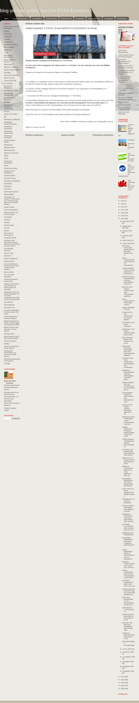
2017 (123, 210)
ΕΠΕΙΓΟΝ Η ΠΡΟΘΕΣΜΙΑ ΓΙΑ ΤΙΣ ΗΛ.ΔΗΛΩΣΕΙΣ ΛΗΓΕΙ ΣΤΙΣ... (128, 601)
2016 (123, 207)
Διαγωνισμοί (8, 64)
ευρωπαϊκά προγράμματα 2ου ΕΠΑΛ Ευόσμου (124, 61)
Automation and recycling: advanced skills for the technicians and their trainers (12, 243)
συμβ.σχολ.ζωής (94, 19)
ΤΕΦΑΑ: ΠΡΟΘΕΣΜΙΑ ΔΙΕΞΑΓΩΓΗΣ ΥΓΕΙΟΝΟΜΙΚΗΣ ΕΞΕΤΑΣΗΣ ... (128, 574)
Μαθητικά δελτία (9, 150)
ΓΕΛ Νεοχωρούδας (124, 105)
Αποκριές (7, 39)
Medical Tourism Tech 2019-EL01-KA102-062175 (11, 329)
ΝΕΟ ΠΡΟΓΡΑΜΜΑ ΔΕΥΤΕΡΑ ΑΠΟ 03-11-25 (131, 185)
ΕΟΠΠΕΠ (7, 102)
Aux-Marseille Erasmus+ (8, 249)
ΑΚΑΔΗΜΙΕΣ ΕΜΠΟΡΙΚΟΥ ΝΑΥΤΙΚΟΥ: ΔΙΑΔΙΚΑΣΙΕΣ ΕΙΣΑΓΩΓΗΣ (127, 482)
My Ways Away (9, 334)
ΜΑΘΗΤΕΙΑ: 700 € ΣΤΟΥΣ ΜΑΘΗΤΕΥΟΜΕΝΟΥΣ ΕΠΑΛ (128, 332)
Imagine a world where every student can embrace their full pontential (11, 286)
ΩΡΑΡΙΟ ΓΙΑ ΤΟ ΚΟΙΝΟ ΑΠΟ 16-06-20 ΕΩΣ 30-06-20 (128, 460)
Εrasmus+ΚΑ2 (51, 19)
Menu (6, 19)
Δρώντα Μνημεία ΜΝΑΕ (12, 70)
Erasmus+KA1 (66, 19)
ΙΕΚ (5, 117)
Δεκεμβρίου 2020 (128, 671)
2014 (123, 201)
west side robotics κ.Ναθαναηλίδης (124, 108)
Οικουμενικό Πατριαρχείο (8, 162)
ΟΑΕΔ (6, 158)
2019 (123, 216)
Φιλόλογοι (7, 220)
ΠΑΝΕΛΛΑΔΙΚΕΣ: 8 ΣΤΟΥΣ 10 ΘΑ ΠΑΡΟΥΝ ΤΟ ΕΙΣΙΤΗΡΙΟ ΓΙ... (128, 271)
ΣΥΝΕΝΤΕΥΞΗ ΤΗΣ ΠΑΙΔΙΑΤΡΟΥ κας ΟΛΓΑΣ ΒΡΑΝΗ (127, 316)
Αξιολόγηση (8, 36)
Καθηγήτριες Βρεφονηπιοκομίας (10, 123)
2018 (123, 213)
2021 (123, 677)
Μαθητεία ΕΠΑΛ (9, 147)
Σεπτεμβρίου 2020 (129, 657)
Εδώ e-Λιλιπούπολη (10, 75)
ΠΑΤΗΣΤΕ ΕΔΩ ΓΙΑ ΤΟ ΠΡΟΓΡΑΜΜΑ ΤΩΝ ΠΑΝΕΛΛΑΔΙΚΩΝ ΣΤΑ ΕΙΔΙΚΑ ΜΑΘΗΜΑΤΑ (58, 114)
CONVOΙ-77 (8, 256)
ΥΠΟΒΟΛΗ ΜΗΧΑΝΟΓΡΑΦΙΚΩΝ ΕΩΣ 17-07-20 (128, 636)
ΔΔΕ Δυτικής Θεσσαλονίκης (9, 56)
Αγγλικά (6, 31)
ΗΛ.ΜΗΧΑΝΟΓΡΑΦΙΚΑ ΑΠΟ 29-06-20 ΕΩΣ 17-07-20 (128, 617)
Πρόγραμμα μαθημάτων (12, 181)
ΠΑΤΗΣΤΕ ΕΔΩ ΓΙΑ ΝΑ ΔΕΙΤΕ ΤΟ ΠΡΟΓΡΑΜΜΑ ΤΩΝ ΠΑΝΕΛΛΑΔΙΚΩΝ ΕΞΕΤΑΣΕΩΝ (58, 110)
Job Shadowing (9, 305)
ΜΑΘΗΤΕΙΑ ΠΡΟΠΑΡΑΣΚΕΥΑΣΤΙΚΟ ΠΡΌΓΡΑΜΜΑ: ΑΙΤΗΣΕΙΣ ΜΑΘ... (128, 374)
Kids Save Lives (9, 307)
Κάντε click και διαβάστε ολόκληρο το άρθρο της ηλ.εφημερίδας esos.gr (86, 121)
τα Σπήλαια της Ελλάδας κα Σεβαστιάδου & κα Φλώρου (126, 72)
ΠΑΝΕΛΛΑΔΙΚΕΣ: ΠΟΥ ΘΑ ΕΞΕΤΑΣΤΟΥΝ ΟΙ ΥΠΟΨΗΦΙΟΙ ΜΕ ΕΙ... (128, 386)
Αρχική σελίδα (67, 135)
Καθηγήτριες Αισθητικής (12, 119)
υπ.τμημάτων (37, 19)
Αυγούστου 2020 (128, 652)
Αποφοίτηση (8, 42)
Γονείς (6, 52)
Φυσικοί (6, 228)
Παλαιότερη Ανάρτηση (102, 135)
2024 (123, 685)
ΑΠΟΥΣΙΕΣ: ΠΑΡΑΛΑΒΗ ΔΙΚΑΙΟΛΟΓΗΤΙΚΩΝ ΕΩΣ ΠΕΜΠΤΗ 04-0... (128, 250)
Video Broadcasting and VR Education (12, 360)
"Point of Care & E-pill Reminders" (11, 27)
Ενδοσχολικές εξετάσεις (12, 90)
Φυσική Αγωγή (9, 225)
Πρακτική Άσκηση (10, 178)
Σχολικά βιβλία (9, 194)
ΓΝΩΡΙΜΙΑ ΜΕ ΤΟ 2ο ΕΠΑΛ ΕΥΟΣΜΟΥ (128, 501)
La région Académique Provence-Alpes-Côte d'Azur (11, 312)
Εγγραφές (7, 72)
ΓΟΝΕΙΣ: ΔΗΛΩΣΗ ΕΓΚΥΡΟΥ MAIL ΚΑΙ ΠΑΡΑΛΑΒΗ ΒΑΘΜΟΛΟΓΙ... (128, 591)
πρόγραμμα (108, 19)
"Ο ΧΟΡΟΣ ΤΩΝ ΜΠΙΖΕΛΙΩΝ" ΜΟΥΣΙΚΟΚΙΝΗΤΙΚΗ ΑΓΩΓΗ (128, 452)
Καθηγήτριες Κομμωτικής (8, 127)
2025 (123, 688)
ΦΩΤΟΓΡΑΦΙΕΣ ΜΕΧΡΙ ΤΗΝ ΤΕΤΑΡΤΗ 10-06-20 (127, 340)
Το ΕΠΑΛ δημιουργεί (11, 210)
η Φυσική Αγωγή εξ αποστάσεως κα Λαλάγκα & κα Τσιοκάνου (124, 79)
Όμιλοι (6, 165)
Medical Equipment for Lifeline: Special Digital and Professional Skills (11, 322)
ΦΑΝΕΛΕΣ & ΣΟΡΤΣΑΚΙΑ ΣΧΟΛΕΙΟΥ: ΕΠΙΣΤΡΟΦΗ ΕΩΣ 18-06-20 (127, 517)
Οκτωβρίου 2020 (128, 661)
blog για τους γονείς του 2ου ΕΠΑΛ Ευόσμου (44, 10)
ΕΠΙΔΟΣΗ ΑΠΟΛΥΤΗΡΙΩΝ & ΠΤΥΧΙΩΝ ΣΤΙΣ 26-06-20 (128, 564)
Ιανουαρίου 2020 (128, 221)
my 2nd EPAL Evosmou (11, 382)
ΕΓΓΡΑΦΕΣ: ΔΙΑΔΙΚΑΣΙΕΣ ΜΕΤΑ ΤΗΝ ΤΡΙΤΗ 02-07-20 (128, 583)
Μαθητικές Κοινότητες (11, 153)
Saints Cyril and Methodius (123, 113)
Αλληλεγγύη (8, 34)
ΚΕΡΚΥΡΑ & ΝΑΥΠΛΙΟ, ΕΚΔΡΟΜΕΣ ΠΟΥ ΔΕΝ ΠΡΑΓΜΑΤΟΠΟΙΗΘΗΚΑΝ (128, 350)
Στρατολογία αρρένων (11, 191)
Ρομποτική (7, 189)
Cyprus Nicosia (9, 261)
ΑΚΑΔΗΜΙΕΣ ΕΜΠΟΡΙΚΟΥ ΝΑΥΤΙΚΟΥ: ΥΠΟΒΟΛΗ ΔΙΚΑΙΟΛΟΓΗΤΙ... (128, 542)
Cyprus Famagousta (11, 258)
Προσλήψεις (8, 183)
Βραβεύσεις (8, 50)
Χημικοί (6, 230)
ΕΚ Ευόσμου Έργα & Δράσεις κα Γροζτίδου (125, 98)
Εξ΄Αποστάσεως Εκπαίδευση (9, 98)
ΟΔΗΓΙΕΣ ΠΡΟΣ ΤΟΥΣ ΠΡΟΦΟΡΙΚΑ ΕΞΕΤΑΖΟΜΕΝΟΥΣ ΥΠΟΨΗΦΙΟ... (128, 362)
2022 (123, 680)
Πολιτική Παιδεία (9, 175)
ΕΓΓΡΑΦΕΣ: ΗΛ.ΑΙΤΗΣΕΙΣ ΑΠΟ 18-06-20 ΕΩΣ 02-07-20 (128, 527)
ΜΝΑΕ (6, 155)
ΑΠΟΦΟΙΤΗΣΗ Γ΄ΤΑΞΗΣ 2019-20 (128, 609)
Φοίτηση (7, 222)
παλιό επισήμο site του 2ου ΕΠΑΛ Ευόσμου (126, 56)
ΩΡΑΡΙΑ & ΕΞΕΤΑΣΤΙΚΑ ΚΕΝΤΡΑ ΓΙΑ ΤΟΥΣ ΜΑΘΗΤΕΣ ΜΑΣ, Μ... (127, 471)
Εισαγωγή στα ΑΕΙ (39, 127)
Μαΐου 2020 (127, 240)
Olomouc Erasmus (10, 341)
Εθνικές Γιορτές (9, 78)
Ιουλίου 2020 (127, 649)
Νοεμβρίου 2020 (128, 666)
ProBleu (6, 344)
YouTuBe (7, 363)
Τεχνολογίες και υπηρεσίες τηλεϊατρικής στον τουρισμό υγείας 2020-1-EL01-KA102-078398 (12, 200)
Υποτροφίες (8, 217)
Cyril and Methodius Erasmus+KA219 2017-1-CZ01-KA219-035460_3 (12, 266)
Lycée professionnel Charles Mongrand (11, 317)
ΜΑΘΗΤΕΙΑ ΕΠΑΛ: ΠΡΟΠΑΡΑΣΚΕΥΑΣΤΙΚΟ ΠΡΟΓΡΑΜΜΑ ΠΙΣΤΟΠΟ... (128, 280)
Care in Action (8, 253)
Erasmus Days (9, 272)
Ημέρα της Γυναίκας (10, 114)
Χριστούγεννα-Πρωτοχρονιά (9, 234)
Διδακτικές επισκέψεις (11, 67)
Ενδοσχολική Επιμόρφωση (8, 94)
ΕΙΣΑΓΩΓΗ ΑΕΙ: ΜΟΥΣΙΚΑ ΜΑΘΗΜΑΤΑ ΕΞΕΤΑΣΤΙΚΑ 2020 (127, 626)
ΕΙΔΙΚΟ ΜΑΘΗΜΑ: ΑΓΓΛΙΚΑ (128, 308)
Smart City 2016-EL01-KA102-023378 (11, 347)
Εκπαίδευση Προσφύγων (8, 87)
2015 (123, 204)
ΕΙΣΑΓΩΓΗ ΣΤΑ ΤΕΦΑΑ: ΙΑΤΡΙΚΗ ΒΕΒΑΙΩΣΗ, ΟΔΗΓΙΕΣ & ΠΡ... (127, 409)
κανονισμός (80, 19)
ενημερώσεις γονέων (20, 19)
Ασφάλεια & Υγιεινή (10, 44)
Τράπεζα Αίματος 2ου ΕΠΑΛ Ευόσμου (11, 213)
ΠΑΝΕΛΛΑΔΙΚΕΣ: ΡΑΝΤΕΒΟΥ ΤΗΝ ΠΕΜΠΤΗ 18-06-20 (128, 508)
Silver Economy (123, 102)
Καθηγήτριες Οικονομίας (8, 136)
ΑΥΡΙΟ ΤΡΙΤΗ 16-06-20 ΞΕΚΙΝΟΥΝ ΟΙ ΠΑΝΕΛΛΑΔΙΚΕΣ (128, 492)
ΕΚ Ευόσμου (8, 83)
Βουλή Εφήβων (9, 47)
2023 (123, 682)
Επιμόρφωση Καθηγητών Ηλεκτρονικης (8, 106)
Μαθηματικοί (8, 145)
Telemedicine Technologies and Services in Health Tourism (10, 353)
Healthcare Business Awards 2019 (11, 280)
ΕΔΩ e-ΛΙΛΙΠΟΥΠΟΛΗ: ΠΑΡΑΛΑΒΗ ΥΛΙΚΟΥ (128, 302)
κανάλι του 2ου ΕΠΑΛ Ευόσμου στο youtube (125, 66)
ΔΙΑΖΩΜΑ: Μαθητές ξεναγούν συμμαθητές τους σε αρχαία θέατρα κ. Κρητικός (126, 87)
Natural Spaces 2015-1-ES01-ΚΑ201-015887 (12, 337)
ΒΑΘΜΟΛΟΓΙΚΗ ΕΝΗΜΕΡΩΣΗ (128, 534)
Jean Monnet (8, 302)
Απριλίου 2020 (127, 235)
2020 (123, 218)
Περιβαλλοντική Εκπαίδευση (9, 172)
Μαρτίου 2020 (127, 231)
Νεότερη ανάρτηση (34, 135)
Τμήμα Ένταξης (9, 207)
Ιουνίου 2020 (127, 243)
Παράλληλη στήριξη (10, 168)
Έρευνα (6, 111)
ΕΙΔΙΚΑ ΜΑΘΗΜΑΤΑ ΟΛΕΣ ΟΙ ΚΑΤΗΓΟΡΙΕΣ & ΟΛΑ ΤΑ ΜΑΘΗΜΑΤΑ (128, 554)
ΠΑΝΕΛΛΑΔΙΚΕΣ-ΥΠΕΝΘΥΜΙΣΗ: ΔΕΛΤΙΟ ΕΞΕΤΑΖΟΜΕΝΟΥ (128, 442)
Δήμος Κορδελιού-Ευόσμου (10, 61)
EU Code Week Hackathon (9, 275)
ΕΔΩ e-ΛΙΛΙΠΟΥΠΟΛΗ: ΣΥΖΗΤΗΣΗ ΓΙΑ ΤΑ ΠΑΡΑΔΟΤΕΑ (128, 261)
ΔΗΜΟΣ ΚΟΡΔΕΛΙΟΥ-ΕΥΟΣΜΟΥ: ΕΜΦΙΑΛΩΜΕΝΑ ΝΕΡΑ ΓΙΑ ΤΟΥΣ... (128, 431)
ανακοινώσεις (122, 19)
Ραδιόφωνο (8, 186)
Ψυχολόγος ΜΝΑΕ (10, 238)
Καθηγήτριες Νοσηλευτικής (8, 132)
